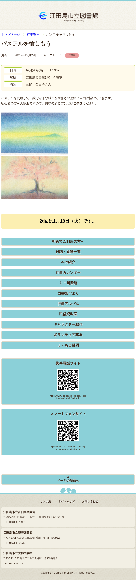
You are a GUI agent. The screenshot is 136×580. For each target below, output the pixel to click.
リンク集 (45, 501)
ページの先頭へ (68, 480)
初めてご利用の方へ (68, 241)
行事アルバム (68, 304)
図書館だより (68, 293)
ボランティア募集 (68, 335)
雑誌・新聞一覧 (68, 252)
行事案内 (33, 34)
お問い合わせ (90, 501)
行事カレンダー (68, 272)
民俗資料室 (68, 314)
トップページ (10, 34)
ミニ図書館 (68, 283)
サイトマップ (66, 501)
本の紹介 (68, 262)
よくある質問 (68, 345)
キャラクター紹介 (68, 324)
